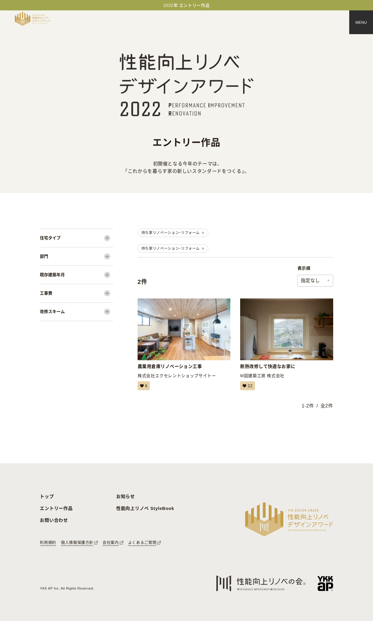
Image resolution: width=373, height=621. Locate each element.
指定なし (310, 280)
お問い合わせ (54, 520)
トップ (47, 496)
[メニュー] (361, 22)
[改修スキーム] (76, 312)
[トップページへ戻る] (33, 19)
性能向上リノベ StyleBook (145, 508)
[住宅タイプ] (76, 238)
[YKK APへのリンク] (325, 583)
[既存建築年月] (76, 275)
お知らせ (125, 496)
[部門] (76, 256)
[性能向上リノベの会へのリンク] (261, 583)
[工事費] (76, 293)
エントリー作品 (56, 508)
